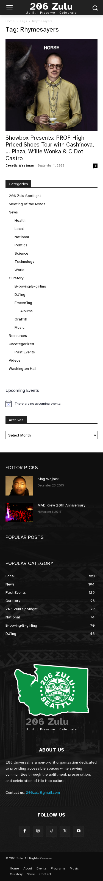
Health (20, 220)
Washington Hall (22, 368)
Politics (21, 245)
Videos (15, 360)
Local (19, 228)
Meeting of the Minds (27, 204)
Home (10, 21)
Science (21, 253)
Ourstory (16, 278)
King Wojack (48, 479)
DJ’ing (20, 294)
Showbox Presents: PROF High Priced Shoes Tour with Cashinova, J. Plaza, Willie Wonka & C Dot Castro (49, 148)
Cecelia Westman (19, 165)
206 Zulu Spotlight (25, 195)
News (13, 212)
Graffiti (21, 319)
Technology (24, 261)
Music (19, 327)
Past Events (25, 352)
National (22, 237)
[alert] (51, 403)
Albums (26, 311)
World (19, 270)
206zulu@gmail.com (43, 792)
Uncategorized (21, 344)
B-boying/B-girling (30, 286)
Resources (18, 335)
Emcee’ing (23, 302)
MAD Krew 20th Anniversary (61, 505)
